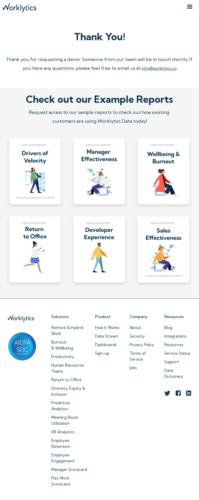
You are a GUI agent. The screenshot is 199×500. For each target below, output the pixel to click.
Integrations (175, 336)
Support (171, 361)
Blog (168, 327)
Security (137, 336)
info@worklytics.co (159, 68)
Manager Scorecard (69, 469)
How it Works (107, 327)
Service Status (177, 353)
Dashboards (106, 344)
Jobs (133, 367)
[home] (19, 6)
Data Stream (106, 336)
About (135, 327)
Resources (173, 344)
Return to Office (66, 379)
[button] (189, 6)
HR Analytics (62, 431)
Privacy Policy (142, 344)
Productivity (62, 356)
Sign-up (102, 353)
